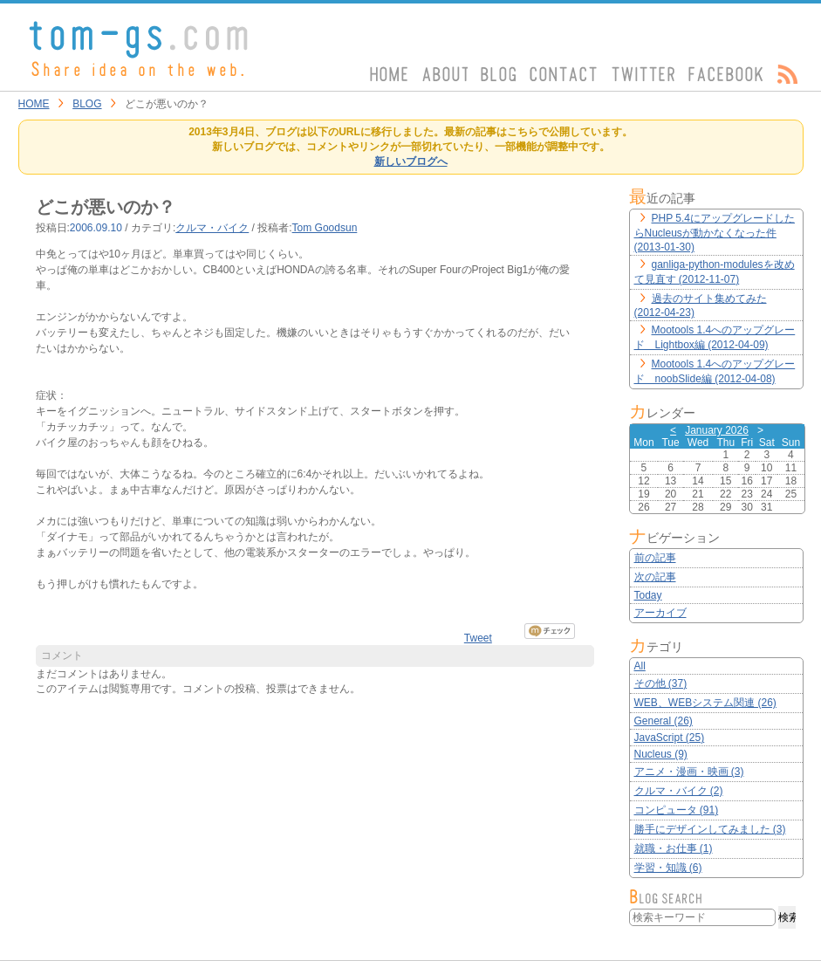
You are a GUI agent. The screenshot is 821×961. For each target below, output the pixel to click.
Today (648, 595)
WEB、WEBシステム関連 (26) (705, 703)
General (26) (663, 721)
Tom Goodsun (325, 228)
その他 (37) (661, 683)
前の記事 (655, 558)
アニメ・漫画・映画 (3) (689, 771)
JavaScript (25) (669, 737)
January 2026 (717, 430)
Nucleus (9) (661, 754)
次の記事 (655, 577)
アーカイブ (660, 613)
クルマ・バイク (212, 228)
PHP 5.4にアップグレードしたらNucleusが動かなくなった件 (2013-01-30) (714, 232)
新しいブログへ (411, 161)
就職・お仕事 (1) (673, 848)
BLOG (86, 104)
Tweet (478, 638)
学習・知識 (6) (668, 867)
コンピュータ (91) (676, 810)
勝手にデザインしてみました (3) (710, 829)
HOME (34, 104)
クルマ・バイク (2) (678, 791)
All (640, 666)
